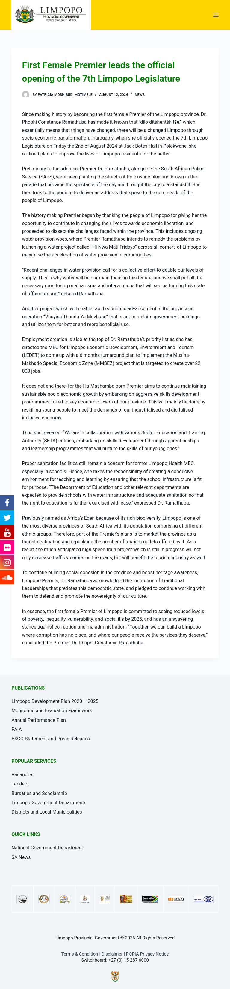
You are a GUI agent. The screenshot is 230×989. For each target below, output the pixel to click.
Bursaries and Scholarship (39, 793)
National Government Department (47, 848)
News (140, 95)
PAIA (16, 729)
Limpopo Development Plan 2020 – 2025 (54, 701)
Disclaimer (112, 954)
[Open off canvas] (216, 15)
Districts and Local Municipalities (46, 812)
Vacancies (22, 774)
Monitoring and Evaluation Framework (51, 710)
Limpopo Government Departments (48, 802)
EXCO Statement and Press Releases (50, 739)
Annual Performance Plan (38, 720)
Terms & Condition (79, 954)
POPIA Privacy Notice (147, 954)
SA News (21, 857)
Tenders (19, 784)
